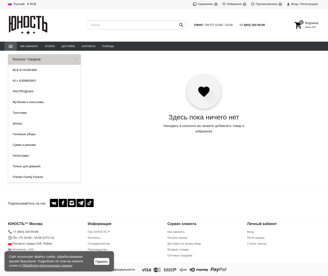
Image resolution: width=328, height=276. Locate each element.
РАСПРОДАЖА (23, 91)
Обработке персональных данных (47, 265)
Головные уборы (24, 134)
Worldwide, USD (21, 249)
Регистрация (255, 237)
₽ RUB (31, 4)
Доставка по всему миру (184, 243)
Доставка (68, 46)
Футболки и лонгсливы (28, 102)
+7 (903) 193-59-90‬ (252, 25)
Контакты (88, 46)
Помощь (108, 46)
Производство (97, 249)
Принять (101, 261)
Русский (16, 4)
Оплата (50, 46)
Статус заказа (256, 243)
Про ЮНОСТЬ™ (99, 231)
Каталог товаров (27, 59)
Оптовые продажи (179, 255)
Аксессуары (21, 155)
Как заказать (29, 46)
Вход (250, 231)
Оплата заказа (177, 237)
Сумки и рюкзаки (24, 145)
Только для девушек (27, 166)
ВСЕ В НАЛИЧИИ (25, 70)
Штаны (17, 123)
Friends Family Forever (28, 177)
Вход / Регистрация (302, 4)
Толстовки (20, 112)
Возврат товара (178, 249)
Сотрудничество (99, 243)
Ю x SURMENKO (24, 80)
